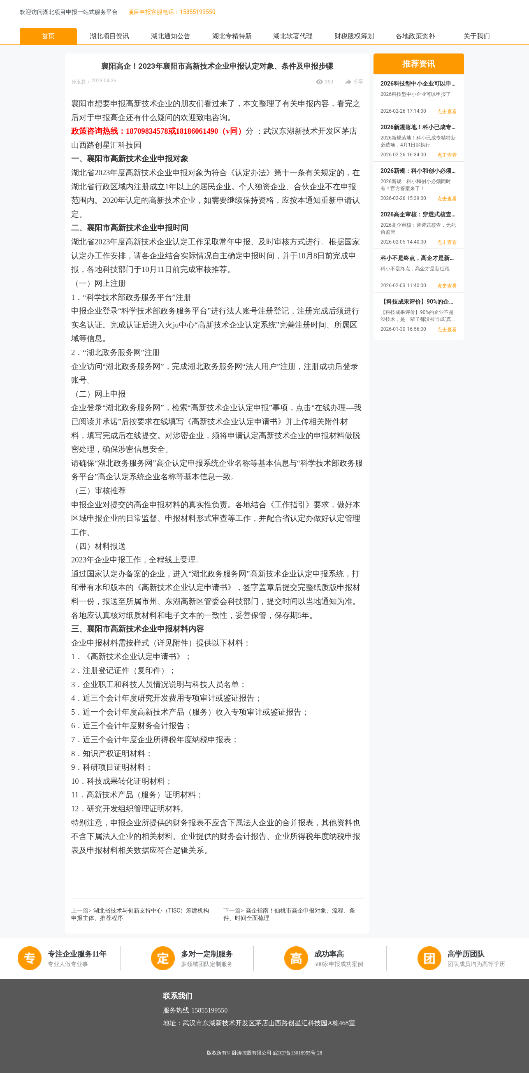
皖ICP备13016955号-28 (297, 1053)
